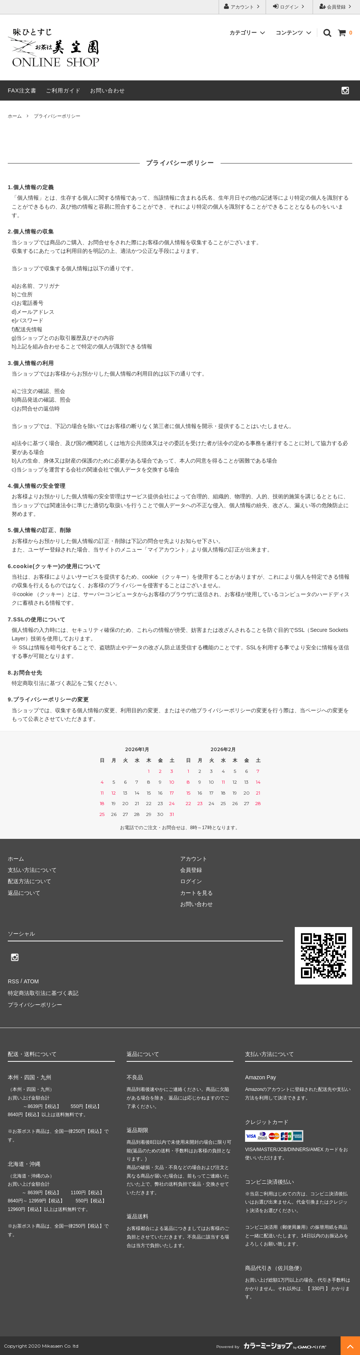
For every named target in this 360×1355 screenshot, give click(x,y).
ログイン (289, 6)
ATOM (30, 981)
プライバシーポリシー (35, 1004)
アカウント (242, 6)
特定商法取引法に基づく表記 (43, 992)
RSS (13, 981)
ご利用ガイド (63, 90)
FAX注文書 (22, 90)
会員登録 (336, 6)
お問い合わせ (107, 90)
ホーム (15, 116)
